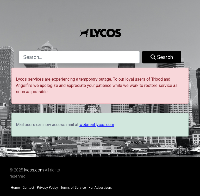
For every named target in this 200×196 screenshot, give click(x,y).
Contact (28, 187)
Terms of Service (73, 187)
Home (15, 187)
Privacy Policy (47, 187)
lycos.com (34, 170)
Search (162, 57)
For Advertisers (100, 187)
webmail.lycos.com (96, 124)
